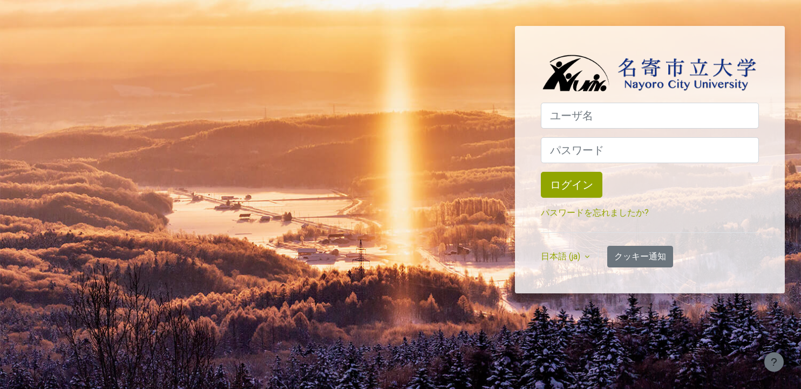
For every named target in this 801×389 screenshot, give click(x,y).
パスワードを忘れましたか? (595, 212)
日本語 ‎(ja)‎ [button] (561, 256)
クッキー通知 (640, 256)
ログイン (571, 184)
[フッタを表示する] (774, 362)
